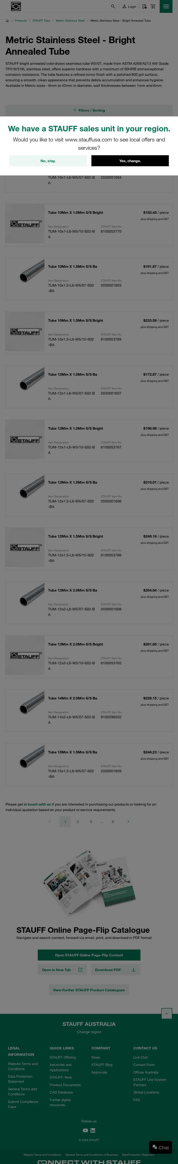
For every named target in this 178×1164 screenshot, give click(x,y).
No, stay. (48, 160)
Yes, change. (130, 160)
